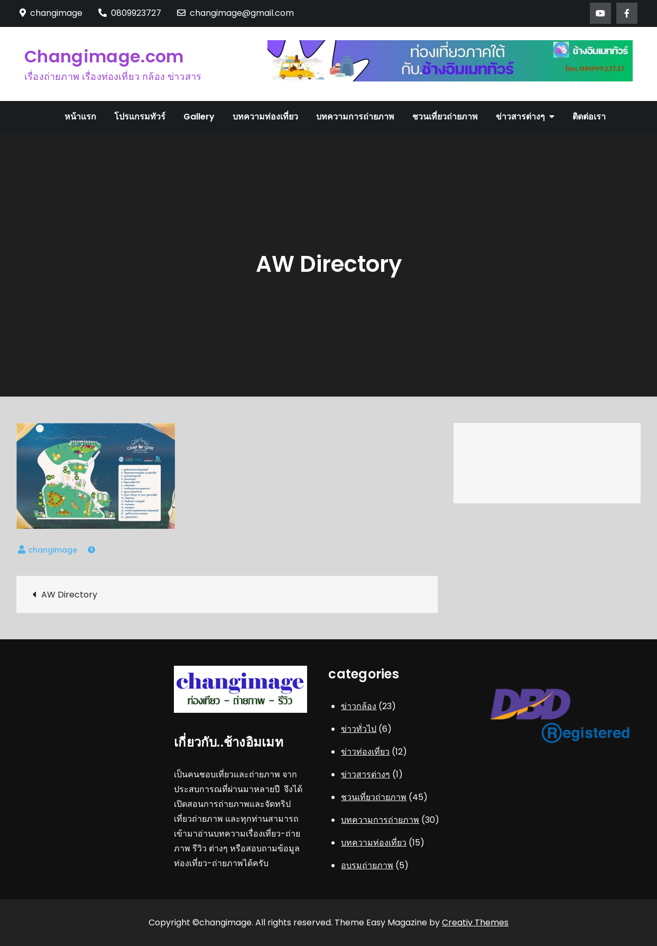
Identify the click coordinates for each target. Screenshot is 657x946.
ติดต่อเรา (589, 117)
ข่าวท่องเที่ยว (365, 752)
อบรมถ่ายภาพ (367, 865)
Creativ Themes (475, 922)
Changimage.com (103, 56)
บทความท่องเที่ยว (265, 117)
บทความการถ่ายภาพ (355, 117)
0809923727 (129, 13)
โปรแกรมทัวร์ (139, 117)
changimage (52, 550)
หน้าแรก (80, 117)
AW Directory (69, 595)
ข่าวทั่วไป (358, 729)
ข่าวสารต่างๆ (520, 117)
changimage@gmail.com (235, 13)
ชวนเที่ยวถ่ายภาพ (445, 117)
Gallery (199, 117)
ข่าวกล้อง (358, 706)
